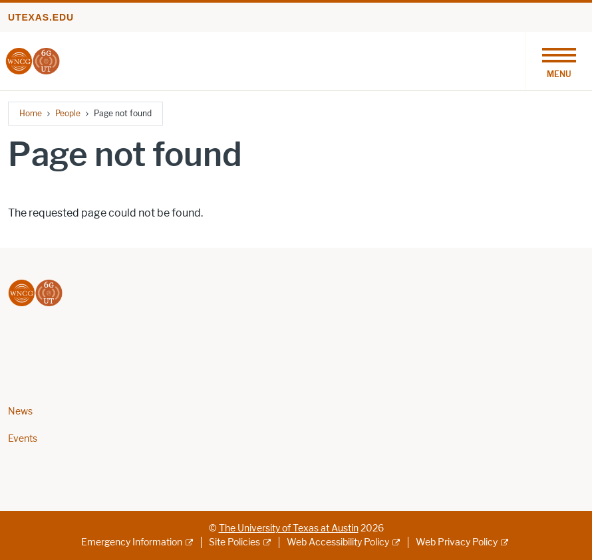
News (20, 411)
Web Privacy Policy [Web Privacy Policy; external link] (457, 542)
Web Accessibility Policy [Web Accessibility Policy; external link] (338, 542)
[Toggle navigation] (558, 61)
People (67, 113)
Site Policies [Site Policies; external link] (234, 542)
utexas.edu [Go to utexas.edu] (41, 17)
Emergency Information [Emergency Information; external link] (131, 542)
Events (22, 438)
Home (30, 113)
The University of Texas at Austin (289, 528)
